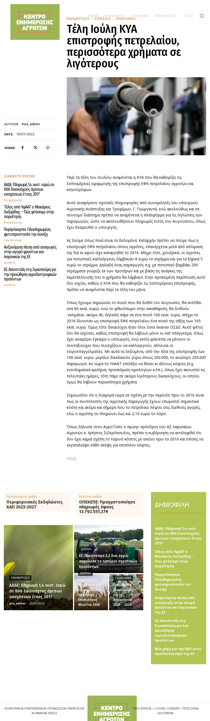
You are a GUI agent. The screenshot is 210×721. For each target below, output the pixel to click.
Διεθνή (9, 259)
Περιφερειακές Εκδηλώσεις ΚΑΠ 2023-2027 (35, 504)
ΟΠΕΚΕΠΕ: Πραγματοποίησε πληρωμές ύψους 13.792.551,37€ (107, 507)
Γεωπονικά (13, 238)
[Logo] (112, 702)
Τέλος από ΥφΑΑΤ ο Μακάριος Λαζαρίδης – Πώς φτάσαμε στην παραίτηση (27, 211)
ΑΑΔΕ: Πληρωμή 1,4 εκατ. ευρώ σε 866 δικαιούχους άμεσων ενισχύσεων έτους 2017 (31, 189)
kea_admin (31, 124)
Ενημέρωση (13, 199)
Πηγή (71, 458)
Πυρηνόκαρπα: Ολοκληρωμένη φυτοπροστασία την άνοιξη (26, 230)
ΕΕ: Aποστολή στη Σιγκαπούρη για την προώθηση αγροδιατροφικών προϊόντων (31, 271)
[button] (201, 15)
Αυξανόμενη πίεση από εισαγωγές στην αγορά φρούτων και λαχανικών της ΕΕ (30, 250)
